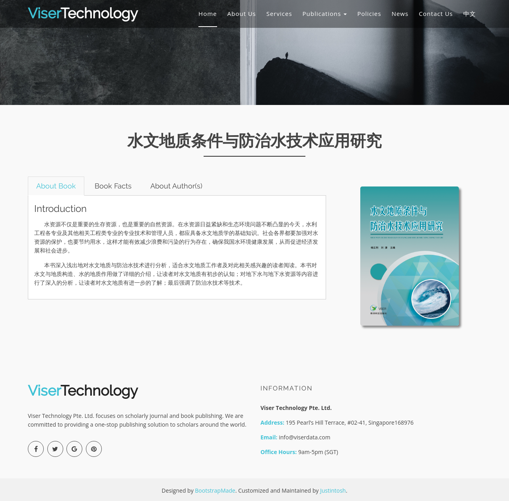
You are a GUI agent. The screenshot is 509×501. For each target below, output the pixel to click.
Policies (369, 13)
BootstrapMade (215, 490)
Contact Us (436, 13)
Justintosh (333, 490)
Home (207, 13)
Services (279, 13)
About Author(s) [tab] (176, 186)
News (400, 13)
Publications (325, 13)
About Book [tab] (56, 186)
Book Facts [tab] (113, 186)
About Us (241, 13)
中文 (469, 13)
